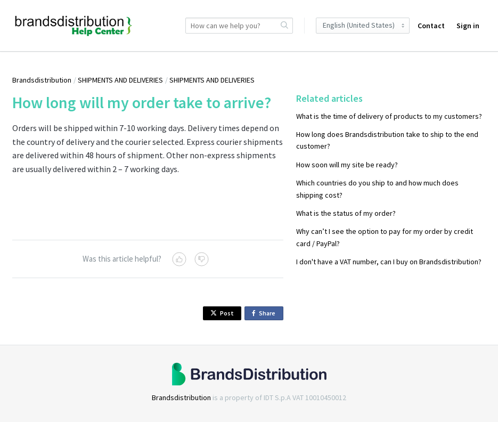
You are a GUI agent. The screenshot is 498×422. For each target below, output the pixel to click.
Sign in (467, 25)
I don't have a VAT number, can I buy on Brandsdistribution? (388, 261)
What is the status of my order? (346, 213)
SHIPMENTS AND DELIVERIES (120, 80)
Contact (431, 25)
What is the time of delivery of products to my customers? (389, 116)
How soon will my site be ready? (347, 164)
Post (222, 313)
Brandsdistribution (41, 80)
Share (265, 313)
